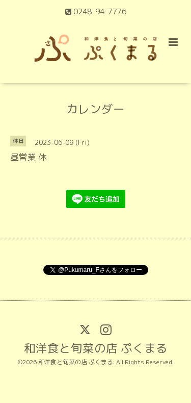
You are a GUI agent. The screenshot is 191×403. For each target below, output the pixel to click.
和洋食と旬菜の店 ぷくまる (96, 348)
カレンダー (95, 109)
